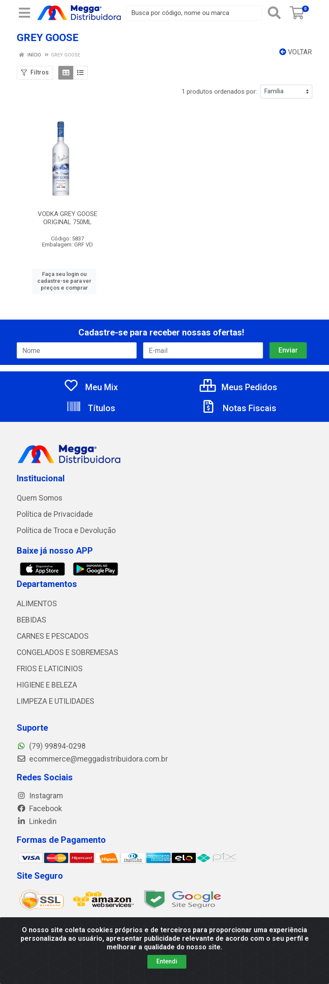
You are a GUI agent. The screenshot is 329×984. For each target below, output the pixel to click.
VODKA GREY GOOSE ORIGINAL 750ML (67, 218)
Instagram (40, 795)
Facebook (39, 808)
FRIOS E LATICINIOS (50, 668)
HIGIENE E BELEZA (47, 685)
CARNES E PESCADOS (53, 636)
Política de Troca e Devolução (66, 530)
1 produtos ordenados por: (219, 91)
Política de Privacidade (55, 514)
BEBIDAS (31, 620)
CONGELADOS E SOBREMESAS (67, 652)
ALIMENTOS (37, 603)
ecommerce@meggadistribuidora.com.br (92, 759)
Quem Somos (40, 498)
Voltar (295, 52)
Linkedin (37, 821)
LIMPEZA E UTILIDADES (55, 701)
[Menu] (24, 13)
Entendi (166, 961)
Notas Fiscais (238, 408)
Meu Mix (90, 387)
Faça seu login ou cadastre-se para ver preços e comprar (64, 281)
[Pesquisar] (274, 13)
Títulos (90, 408)
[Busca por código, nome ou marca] (194, 13)
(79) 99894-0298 (51, 746)
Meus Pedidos (238, 387)
